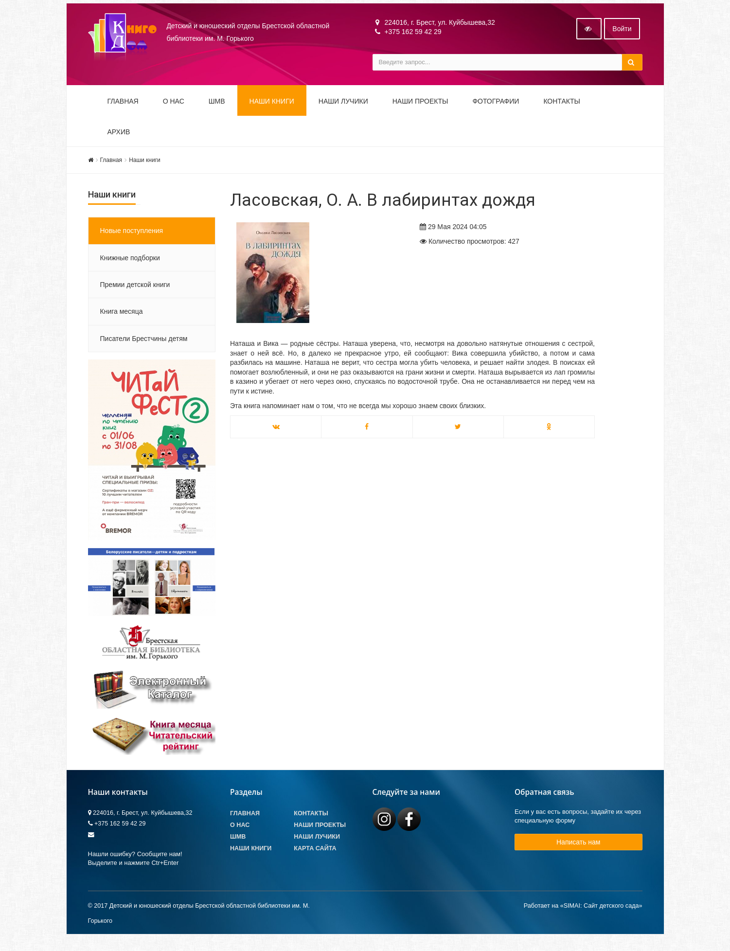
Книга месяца (121, 319)
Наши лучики (317, 844)
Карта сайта (315, 855)
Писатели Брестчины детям (144, 345)
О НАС (173, 108)
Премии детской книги (135, 291)
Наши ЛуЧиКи (343, 108)
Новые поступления (131, 238)
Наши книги (271, 108)
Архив (118, 139)
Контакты (561, 108)
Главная (123, 108)
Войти (621, 35)
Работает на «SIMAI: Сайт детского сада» (583, 912)
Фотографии (495, 108)
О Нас (239, 831)
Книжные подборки (130, 265)
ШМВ (217, 108)
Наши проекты (420, 108)
